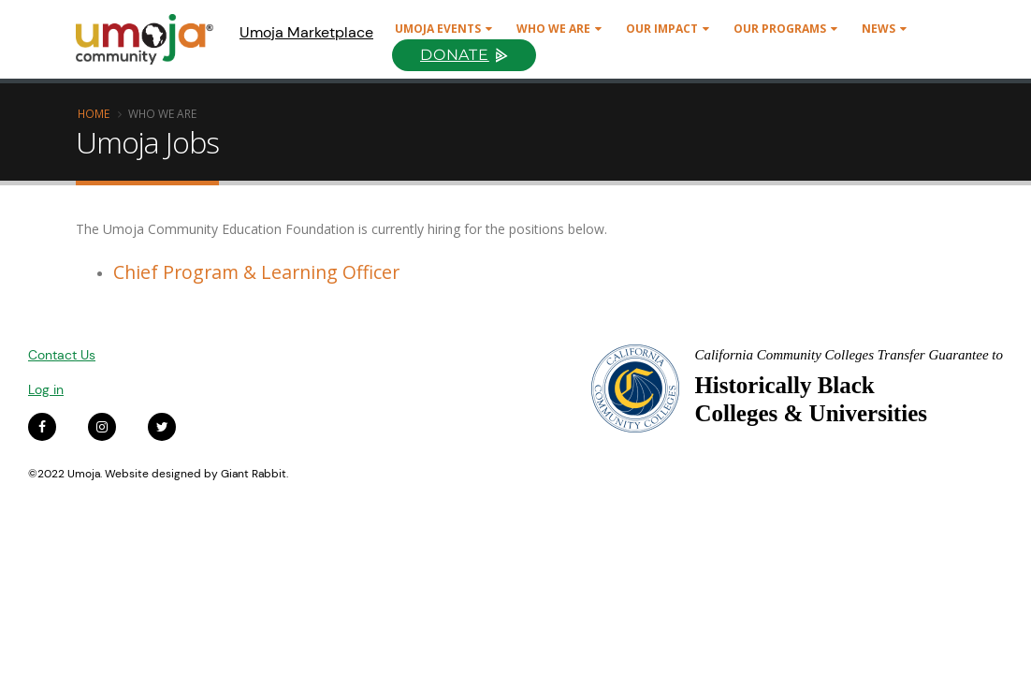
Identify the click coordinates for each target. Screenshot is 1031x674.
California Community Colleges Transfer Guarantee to (848, 354)
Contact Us (61, 354)
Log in (46, 389)
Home (93, 113)
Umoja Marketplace (306, 32)
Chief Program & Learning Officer (256, 272)
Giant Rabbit (253, 473)
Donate (454, 55)
